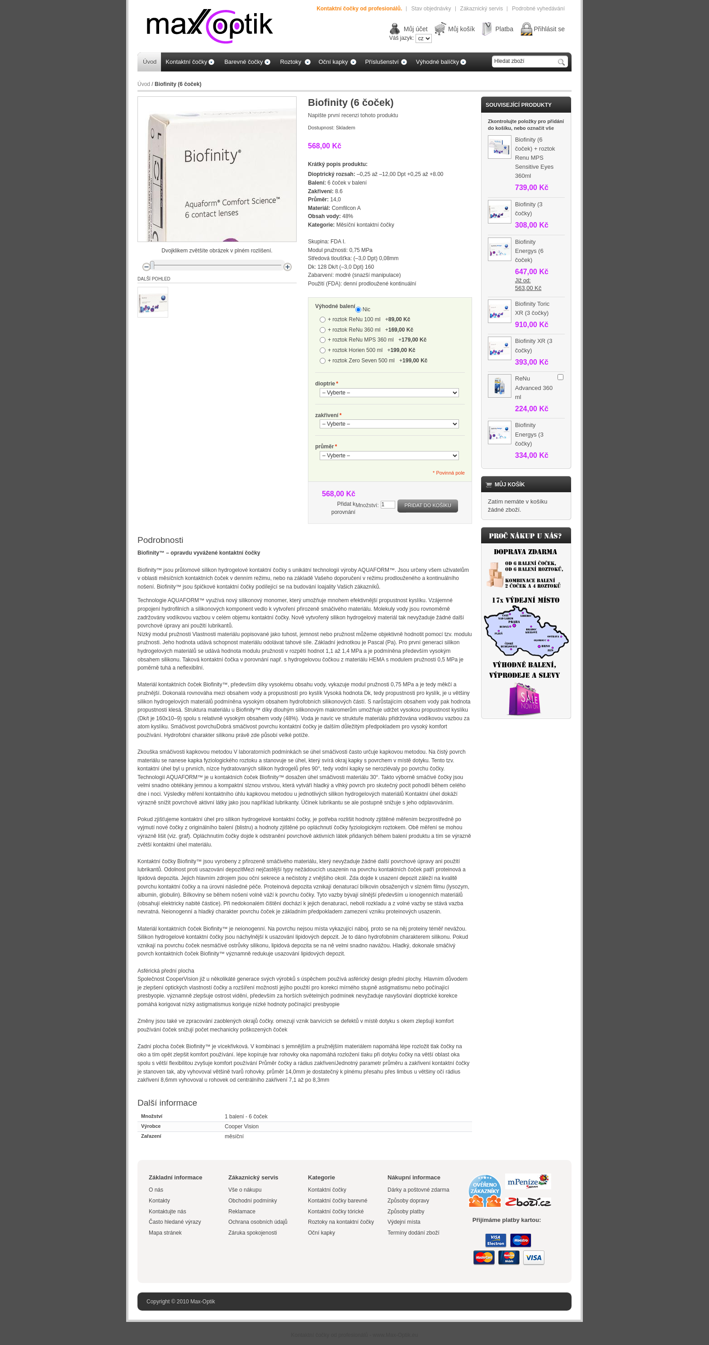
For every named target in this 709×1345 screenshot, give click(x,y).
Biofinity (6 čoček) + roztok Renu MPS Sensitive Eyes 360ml (535, 158)
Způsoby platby (406, 1211)
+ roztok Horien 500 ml (372, 350)
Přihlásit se (549, 29)
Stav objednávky (431, 8)
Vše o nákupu (244, 1190)
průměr (324, 446)
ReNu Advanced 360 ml (534, 387)
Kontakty (159, 1201)
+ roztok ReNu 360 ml (370, 330)
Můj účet (416, 29)
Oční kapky (321, 1233)
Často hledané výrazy (175, 1222)
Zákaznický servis (481, 8)
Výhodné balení (335, 306)
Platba (504, 29)
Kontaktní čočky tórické (336, 1211)
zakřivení (326, 415)
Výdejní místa (404, 1222)
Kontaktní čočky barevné (337, 1201)
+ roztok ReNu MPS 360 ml (377, 340)
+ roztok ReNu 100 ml (369, 319)
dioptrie (325, 384)
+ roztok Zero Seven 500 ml (377, 360)
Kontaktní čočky (328, 1190)
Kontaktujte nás (167, 1211)
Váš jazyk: (401, 38)
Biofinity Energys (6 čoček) (529, 250)
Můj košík (461, 29)
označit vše (540, 128)
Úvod (143, 84)
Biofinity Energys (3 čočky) (529, 434)
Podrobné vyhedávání (538, 8)
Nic (366, 309)
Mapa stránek (165, 1233)
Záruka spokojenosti (252, 1233)
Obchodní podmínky (252, 1201)
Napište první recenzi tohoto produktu (353, 115)
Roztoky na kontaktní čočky (341, 1222)
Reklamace (241, 1211)
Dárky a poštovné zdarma (418, 1190)
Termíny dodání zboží (414, 1233)
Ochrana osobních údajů (258, 1222)
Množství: (366, 505)
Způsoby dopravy (408, 1201)
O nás (156, 1190)
